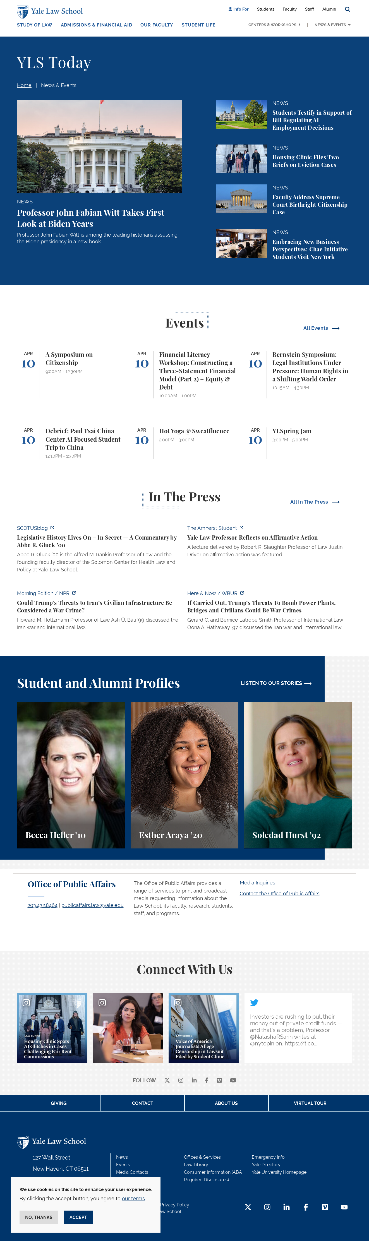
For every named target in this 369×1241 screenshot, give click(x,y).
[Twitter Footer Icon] (248, 1208)
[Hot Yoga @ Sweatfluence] (184, 443)
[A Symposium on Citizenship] (71, 374)
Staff (309, 9)
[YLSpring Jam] (298, 443)
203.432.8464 (42, 905)
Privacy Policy (174, 1205)
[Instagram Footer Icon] (267, 1208)
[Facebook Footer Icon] (305, 1208)
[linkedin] (194, 1080)
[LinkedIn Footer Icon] (286, 1208)
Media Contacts (132, 1172)
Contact (142, 1103)
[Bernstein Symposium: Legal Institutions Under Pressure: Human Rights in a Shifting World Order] (298, 374)
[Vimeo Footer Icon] (325, 1208)
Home (24, 85)
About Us (226, 1103)
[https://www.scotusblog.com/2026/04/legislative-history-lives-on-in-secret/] (99, 550)
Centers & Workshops (272, 25)
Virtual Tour (310, 1103)
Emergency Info (268, 1157)
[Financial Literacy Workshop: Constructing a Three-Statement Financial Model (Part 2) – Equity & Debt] (184, 374)
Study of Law (34, 25)
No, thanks (38, 1217)
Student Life (199, 25)
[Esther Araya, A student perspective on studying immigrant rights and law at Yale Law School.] (185, 775)
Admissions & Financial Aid (96, 25)
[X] (167, 1080)
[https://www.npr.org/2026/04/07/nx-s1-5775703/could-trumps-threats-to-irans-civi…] (99, 612)
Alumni (329, 9)
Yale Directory (266, 1164)
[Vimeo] (219, 1080)
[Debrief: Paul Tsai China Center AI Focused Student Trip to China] (71, 443)
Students (265, 9)
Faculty (290, 9)
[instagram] (180, 1080)
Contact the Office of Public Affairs (280, 893)
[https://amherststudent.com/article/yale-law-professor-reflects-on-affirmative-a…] (269, 543)
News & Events (330, 25)
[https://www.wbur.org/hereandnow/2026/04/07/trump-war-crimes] (269, 612)
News (122, 1157)
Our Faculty (156, 25)
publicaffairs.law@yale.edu (92, 905)
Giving (59, 1103)
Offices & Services (202, 1157)
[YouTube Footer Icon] (344, 1208)
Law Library (196, 1164)
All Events (316, 328)
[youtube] (233, 1080)
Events (123, 1164)
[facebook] (207, 1080)
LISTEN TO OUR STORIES (271, 683)
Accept (78, 1217)
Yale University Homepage (279, 1172)
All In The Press (309, 502)
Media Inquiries (257, 883)
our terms (133, 1198)
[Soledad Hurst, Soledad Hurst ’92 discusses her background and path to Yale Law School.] (298, 775)
